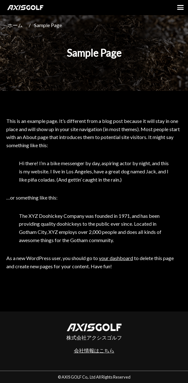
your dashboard (116, 258)
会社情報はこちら (94, 350)
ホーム (15, 25)
